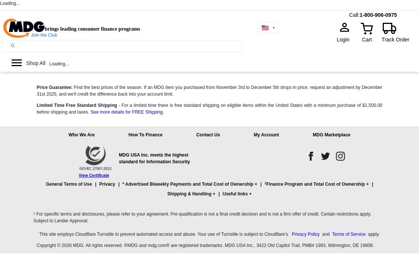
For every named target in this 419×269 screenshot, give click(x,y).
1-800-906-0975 (378, 15)
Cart (367, 40)
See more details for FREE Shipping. (127, 112)
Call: (354, 15)
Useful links (235, 194)
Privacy (107, 184)
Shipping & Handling (189, 194)
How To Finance (145, 134)
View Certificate (94, 175)
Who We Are (81, 134)
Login (345, 40)
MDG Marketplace (332, 134)
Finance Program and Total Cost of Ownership (314, 184)
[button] (209, 192)
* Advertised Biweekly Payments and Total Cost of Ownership (187, 184)
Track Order (395, 40)
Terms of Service (349, 234)
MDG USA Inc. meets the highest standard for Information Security (154, 158)
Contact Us (208, 134)
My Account (266, 134)
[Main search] (12, 45)
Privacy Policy (306, 234)
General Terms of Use (69, 184)
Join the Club (44, 35)
